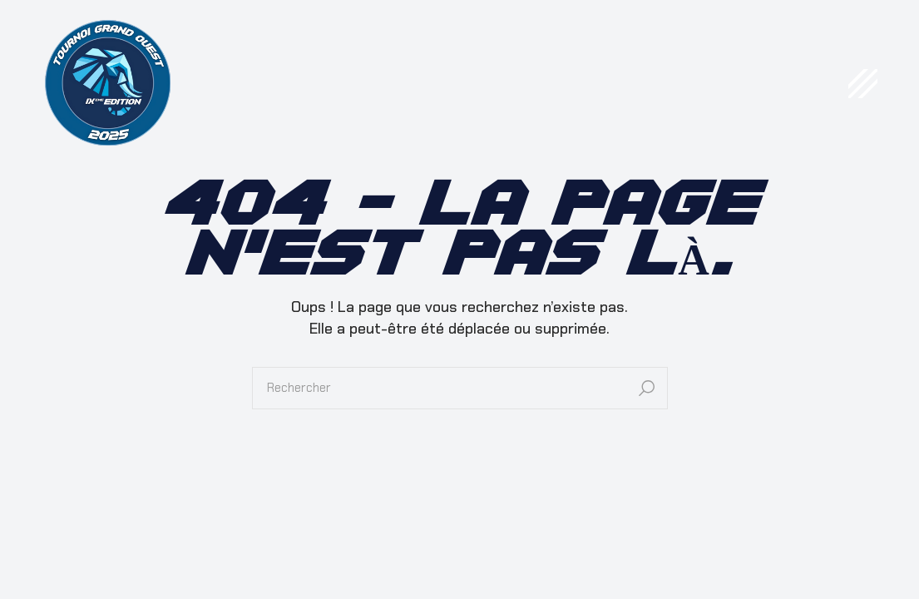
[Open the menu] (862, 83)
